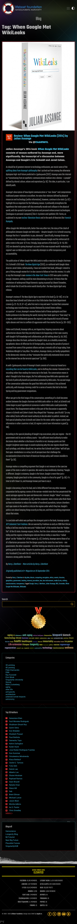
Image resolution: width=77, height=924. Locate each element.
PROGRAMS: (43, 898)
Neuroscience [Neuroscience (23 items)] (46, 645)
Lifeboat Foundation (17, 914)
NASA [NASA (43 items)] (41, 645)
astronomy (10, 699)
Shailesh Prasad (16, 734)
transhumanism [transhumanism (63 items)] (58, 648)
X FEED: (24, 887)
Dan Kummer (14, 753)
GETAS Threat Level (38, 872)
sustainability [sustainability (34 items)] (38, 648)
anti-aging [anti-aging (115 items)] (27, 635)
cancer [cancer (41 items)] (37, 638)
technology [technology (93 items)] (47, 648)
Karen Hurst (14, 747)
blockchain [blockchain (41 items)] (25, 638)
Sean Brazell (14, 782)
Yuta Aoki (13, 766)
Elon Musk (10, 677)
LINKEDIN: (24, 884)
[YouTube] (64, 914)
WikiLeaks (23, 586)
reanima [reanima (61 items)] (56, 645)
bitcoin (32, 577)
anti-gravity (10, 692)
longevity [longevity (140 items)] (34, 644)
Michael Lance (15, 798)
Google (31, 583)
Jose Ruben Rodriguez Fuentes (22, 750)
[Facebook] (50, 914)
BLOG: (41, 887)
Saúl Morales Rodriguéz (19, 721)
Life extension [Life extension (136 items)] (15, 644)
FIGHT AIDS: (26, 894)
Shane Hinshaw (15, 775)
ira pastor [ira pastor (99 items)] (69, 641)
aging (8, 687)
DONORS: (30, 891)
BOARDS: (42, 891)
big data (27, 577)
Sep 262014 (9, 137)
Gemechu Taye (15, 740)
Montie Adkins (15, 804)
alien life (9, 689)
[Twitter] (54, 914)
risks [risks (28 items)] (22, 648)
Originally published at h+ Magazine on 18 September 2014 (27, 571)
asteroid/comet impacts (15, 697)
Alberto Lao (14, 772)
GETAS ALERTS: (44, 884)
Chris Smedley (15, 810)
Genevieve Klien (15, 718)
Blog (38, 19)
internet (29, 580)
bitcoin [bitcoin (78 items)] (18, 638)
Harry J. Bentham (14, 564)
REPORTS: (43, 894)
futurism (61, 577)
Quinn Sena (14, 728)
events (56, 577)
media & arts (58, 580)
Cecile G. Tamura (16, 763)
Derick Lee (13, 769)
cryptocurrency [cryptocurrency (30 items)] (43, 638)
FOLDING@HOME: (24, 898)
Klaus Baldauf (15, 759)
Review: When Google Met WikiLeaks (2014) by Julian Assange (41, 137)
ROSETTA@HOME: (23, 902)
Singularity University (14, 680)
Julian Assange (50, 583)
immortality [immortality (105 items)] (48, 641)
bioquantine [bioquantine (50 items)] (48, 635)
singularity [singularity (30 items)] (26, 648)
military (64, 580)
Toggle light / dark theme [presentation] (73, 8)
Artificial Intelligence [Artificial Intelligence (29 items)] (38, 635)
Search (72, 604)
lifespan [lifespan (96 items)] (25, 644)
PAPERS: (42, 902)
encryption (45, 577)
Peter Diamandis (12, 670)
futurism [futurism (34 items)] (7, 642)
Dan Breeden (14, 731)
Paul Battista (14, 737)
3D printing (10, 665)
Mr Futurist (10, 837)
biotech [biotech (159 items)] (67, 635)
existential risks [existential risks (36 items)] (58, 638)
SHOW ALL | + (9, 813)
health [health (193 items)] (17, 641)
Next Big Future (12, 840)
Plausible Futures (13, 843)
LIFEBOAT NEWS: (45, 880)
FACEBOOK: (23, 880)
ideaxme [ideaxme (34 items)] (40, 642)
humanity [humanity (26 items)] (35, 642)
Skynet (8, 682)
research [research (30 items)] (19, 648)
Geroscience (11, 831)
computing (38, 577)
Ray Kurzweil (11, 675)
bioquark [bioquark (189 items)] (57, 635)
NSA (57, 583)
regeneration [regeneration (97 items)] (10, 648)
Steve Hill (13, 788)
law (41, 580)
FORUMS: (32, 905)
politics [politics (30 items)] (51, 645)
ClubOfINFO (41, 142)
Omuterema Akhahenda (19, 756)
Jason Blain (14, 801)
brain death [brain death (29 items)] (31, 638)
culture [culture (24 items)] (48, 638)
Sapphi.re (39, 914)
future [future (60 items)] (71, 638)
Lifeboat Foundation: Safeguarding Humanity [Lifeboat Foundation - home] (32, 8)
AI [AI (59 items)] (14, 635)
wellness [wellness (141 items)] (69, 647)
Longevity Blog (12, 834)
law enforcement (48, 580)
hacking (23, 580)
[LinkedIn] (59, 914)
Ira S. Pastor (14, 807)
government (17, 580)
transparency (20, 583)
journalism (36, 580)
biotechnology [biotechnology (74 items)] (9, 638)
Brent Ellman (14, 794)
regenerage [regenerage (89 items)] (65, 644)
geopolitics (9, 580)
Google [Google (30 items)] (11, 642)
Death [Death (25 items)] (52, 638)
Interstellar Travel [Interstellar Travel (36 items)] (59, 642)
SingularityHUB (12, 846)
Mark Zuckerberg (13, 684)
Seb (10, 791)
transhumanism (11, 583)
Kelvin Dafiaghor (16, 744)
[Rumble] (68, 914)
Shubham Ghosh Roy (18, 724)
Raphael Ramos (15, 779)
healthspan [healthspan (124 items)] (27, 641)
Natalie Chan (14, 785)
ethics (52, 577)
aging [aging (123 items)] (10, 635)
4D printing (10, 667)
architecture (10, 694)
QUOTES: (42, 905)
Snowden (62, 583)
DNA (7, 672)
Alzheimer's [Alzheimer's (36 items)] (18, 636)
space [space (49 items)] (32, 648)
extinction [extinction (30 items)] (65, 638)
